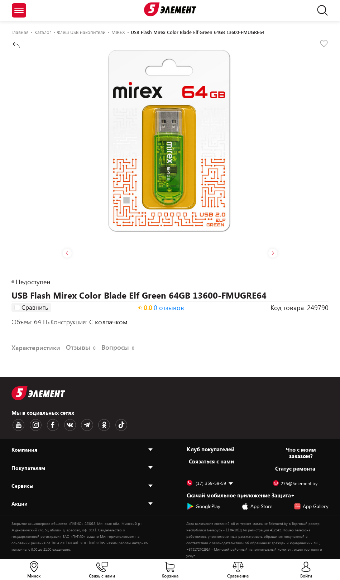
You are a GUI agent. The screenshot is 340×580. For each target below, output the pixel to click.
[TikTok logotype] (108, 424)
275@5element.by (295, 482)
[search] (320, 10)
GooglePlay (203, 504)
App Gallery (311, 504)
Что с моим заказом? (301, 451)
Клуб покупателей (210, 447)
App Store (256, 504)
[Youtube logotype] (17, 424)
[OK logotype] (93, 424)
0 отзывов (169, 307)
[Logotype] (170, 9)
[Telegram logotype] (78, 424)
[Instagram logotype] (33, 424)
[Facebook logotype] (48, 424)
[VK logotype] (63, 424)
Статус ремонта (295, 467)
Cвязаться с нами (211, 459)
